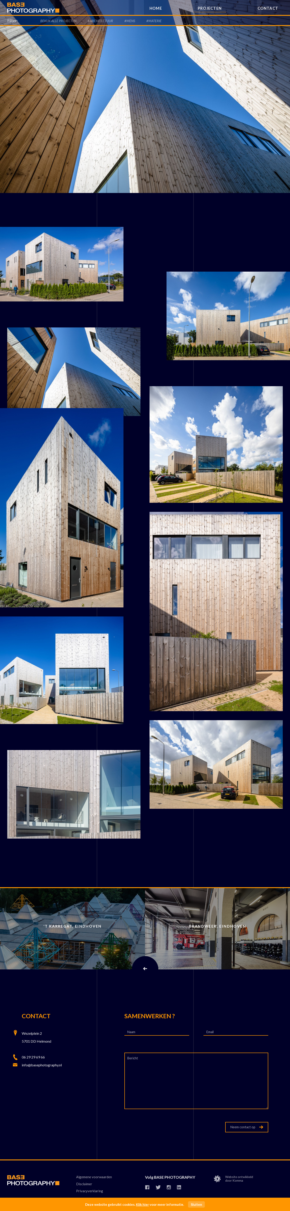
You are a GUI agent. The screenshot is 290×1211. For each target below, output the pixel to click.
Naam (131, 1032)
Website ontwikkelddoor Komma (234, 1179)
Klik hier (142, 1204)
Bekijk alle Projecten (58, 21)
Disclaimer (84, 1184)
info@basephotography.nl (42, 1065)
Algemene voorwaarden (94, 1177)
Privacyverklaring (89, 1191)
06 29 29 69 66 (33, 1057)
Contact (268, 8)
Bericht (132, 1058)
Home (156, 8)
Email (210, 1032)
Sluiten (196, 1204)
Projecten (210, 8)
